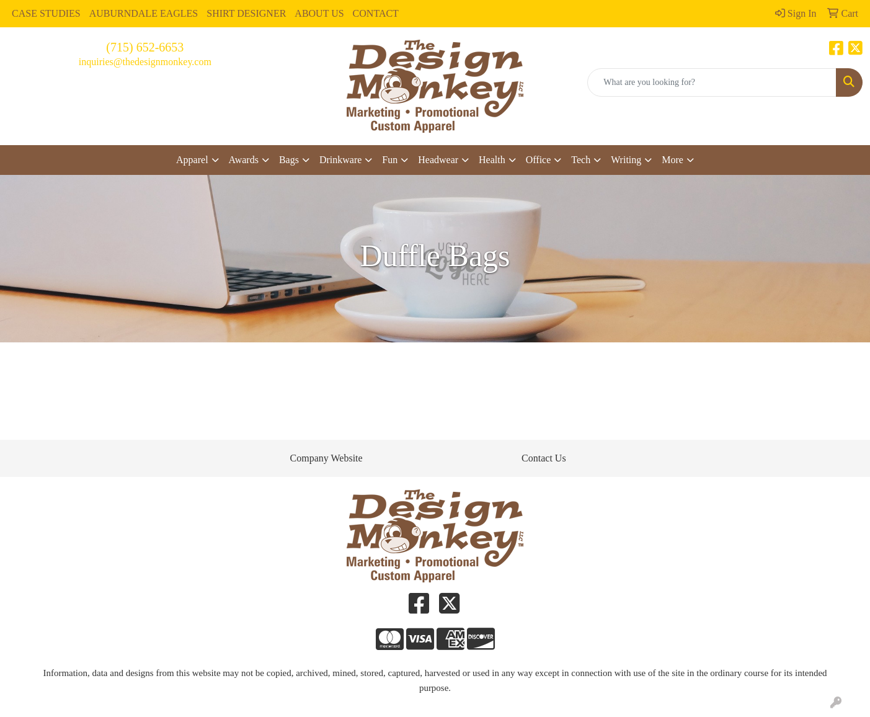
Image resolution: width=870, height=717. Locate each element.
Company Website (326, 458)
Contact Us (544, 458)
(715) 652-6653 (145, 47)
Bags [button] (289, 159)
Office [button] (538, 159)
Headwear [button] (438, 159)
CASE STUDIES (46, 13)
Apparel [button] (192, 159)
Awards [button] (244, 159)
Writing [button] (626, 159)
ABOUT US (319, 13)
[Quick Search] (712, 82)
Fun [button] (389, 159)
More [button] (672, 159)
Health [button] (492, 159)
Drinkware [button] (340, 159)
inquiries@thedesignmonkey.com (145, 61)
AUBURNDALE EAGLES (143, 13)
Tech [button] (580, 159)
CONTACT (376, 13)
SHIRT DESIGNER (246, 13)
